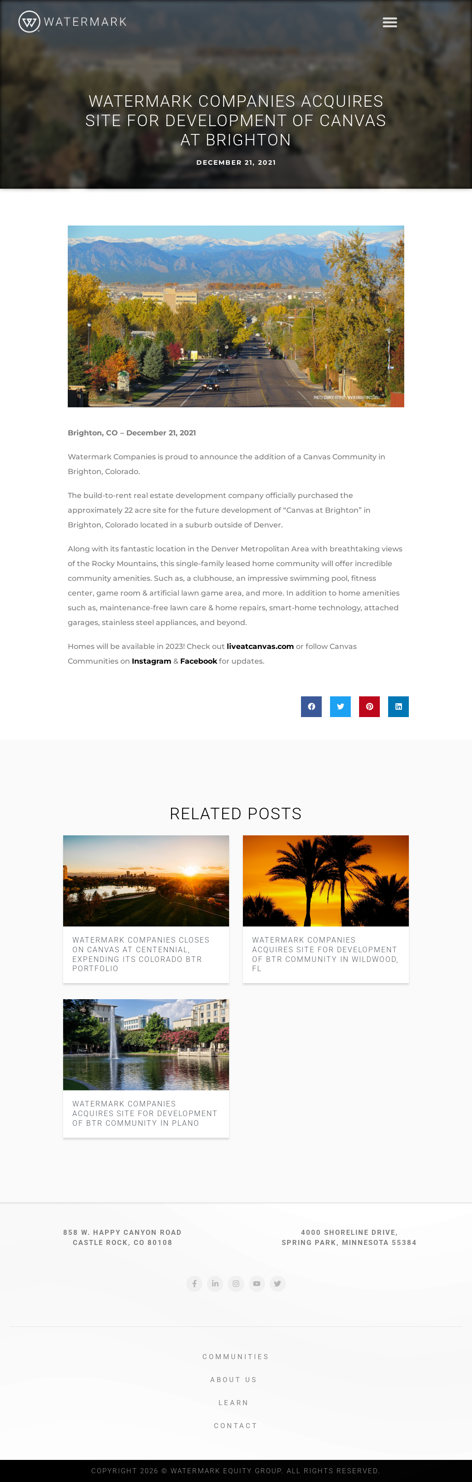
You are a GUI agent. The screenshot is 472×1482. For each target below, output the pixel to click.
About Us (236, 1379)
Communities (236, 1357)
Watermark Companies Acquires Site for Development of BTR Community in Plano (145, 1114)
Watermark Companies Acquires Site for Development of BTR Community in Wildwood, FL (325, 954)
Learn (236, 1402)
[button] (451, 22)
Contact (236, 1426)
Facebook (198, 661)
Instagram (151, 661)
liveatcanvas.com (260, 646)
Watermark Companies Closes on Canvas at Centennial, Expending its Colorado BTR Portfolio (141, 954)
